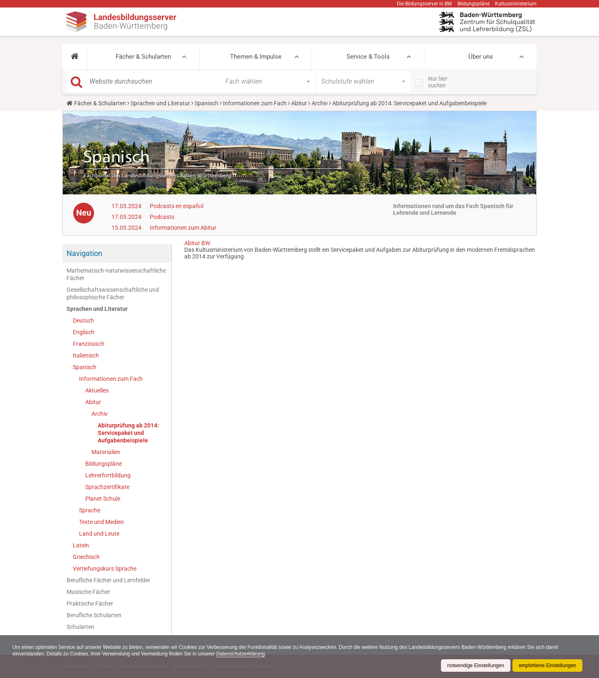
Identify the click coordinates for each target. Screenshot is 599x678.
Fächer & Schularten (143, 56)
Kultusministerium (516, 4)
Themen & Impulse (256, 56)
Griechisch (86, 557)
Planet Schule (102, 498)
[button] (75, 56)
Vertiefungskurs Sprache (104, 568)
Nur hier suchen (438, 82)
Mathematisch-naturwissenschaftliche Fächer (116, 274)
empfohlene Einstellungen (547, 665)
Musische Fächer (88, 592)
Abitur (299, 103)
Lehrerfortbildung (108, 475)
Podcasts (162, 217)
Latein (81, 545)
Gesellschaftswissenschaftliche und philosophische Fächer (113, 293)
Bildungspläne (474, 4)
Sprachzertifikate (107, 487)
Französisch (88, 343)
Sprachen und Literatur (160, 103)
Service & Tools (368, 56)
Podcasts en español (176, 206)
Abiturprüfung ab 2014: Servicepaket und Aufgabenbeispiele (128, 433)
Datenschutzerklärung (240, 654)
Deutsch (83, 320)
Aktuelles (97, 390)
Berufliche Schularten (94, 615)
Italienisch (86, 355)
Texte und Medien (101, 522)
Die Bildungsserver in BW (424, 4)
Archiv (320, 103)
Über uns (480, 56)
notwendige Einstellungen (475, 665)
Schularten (80, 626)
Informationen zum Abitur (183, 227)
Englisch (83, 332)
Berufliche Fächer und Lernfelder (108, 580)
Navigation (84, 253)
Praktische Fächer (90, 603)
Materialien (106, 452)
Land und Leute (99, 533)
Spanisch (206, 103)
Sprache (89, 510)
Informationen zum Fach (255, 103)
